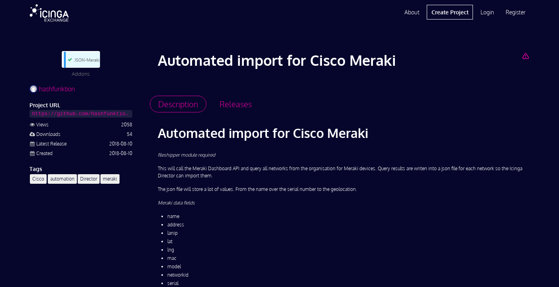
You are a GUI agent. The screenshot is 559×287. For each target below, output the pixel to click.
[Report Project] (526, 56)
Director (88, 179)
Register (516, 12)
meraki (110, 179)
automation (62, 179)
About (412, 12)
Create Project (450, 12)
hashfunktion (52, 89)
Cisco (38, 179)
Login (487, 12)
